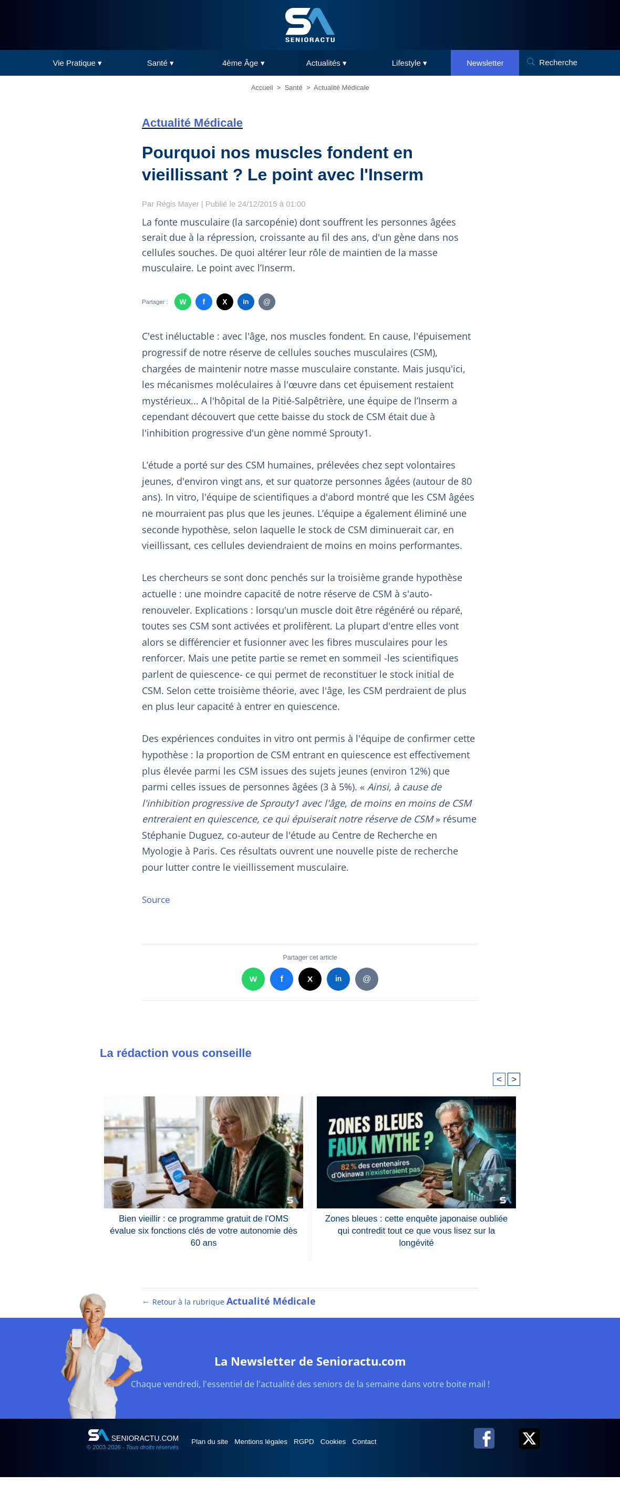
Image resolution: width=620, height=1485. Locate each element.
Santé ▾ (160, 62)
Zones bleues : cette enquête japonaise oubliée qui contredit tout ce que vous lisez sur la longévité (417, 1224)
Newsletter (485, 62)
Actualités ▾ (326, 62)
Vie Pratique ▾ (77, 62)
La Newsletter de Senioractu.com (310, 1367)
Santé (294, 87)
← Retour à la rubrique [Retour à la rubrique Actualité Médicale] (229, 1309)
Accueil (262, 87)
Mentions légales (274, 1449)
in (245, 302)
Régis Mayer (179, 203)
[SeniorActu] (310, 25)
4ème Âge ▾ (243, 62)
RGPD (324, 1449)
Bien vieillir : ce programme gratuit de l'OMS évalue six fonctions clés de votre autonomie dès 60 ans (203, 1230)
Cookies (361, 1449)
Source (157, 899)
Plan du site (214, 1449)
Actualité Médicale (341, 87)
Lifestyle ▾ (409, 62)
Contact (398, 1449)
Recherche (558, 62)
